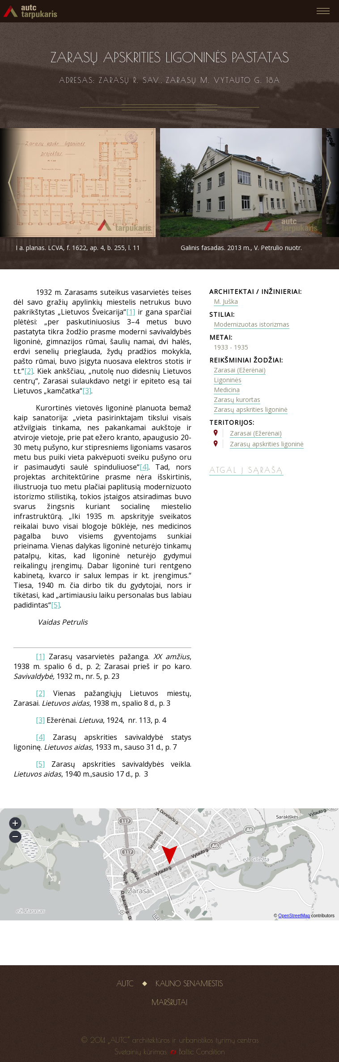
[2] (28, 371)
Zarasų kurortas (237, 399)
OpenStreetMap (294, 915)
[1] (130, 312)
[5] (55, 605)
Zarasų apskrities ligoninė (251, 409)
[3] (86, 391)
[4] (144, 467)
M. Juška (226, 301)
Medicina (227, 389)
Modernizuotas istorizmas (251, 324)
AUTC (125, 984)
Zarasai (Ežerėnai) (240, 370)
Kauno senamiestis (189, 984)
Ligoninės (228, 380)
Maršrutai (169, 1002)
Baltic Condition (202, 1052)
